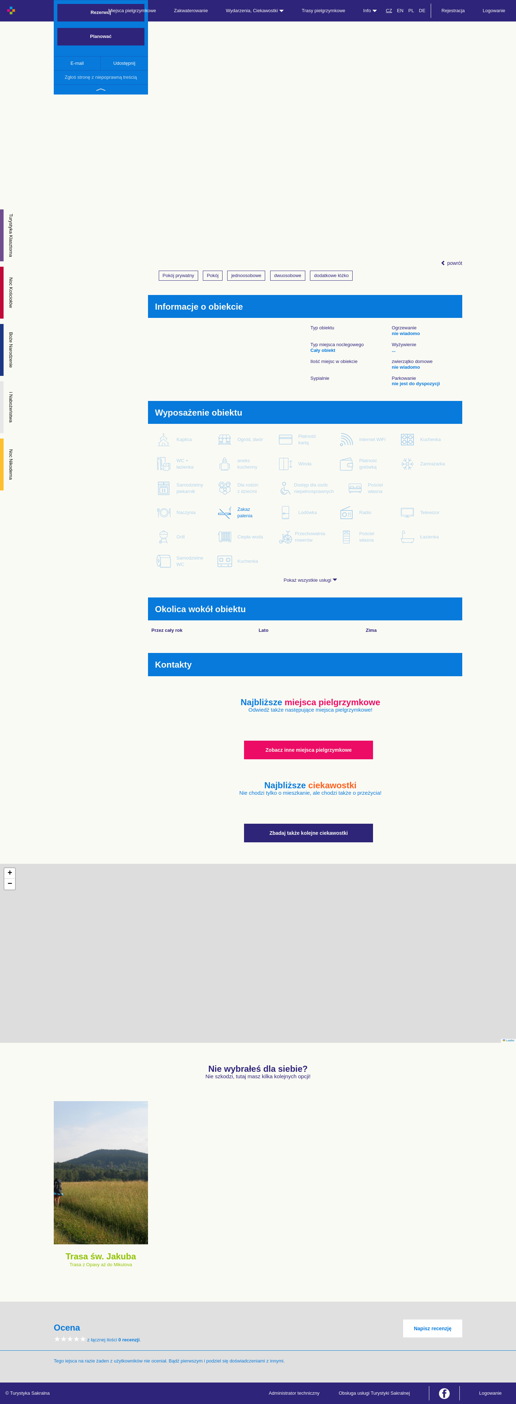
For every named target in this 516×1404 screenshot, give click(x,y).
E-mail (77, 63)
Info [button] (370, 10)
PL (411, 10)
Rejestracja (453, 10)
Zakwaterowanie (191, 10)
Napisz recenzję (433, 1328)
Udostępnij (124, 63)
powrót (451, 263)
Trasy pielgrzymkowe (323, 10)
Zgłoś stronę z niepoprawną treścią (100, 77)
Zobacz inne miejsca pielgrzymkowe (309, 750)
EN (400, 10)
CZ (389, 10)
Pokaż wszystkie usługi (310, 580)
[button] (9, 873)
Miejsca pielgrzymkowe (132, 10)
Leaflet (508, 1040)
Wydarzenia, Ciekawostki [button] (255, 10)
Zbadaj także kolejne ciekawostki (308, 833)
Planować (100, 36)
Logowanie (494, 10)
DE (422, 10)
